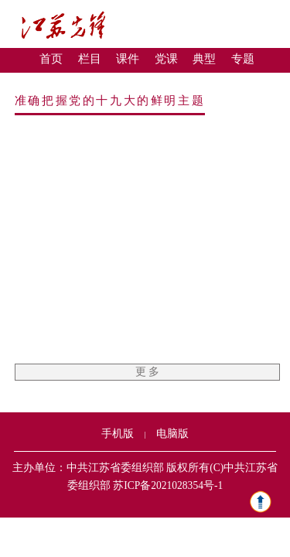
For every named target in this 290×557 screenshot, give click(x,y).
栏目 (89, 59)
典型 (204, 59)
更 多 (147, 372)
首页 (51, 59)
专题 (242, 59)
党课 (166, 59)
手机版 (117, 433)
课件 (127, 59)
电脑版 (172, 433)
